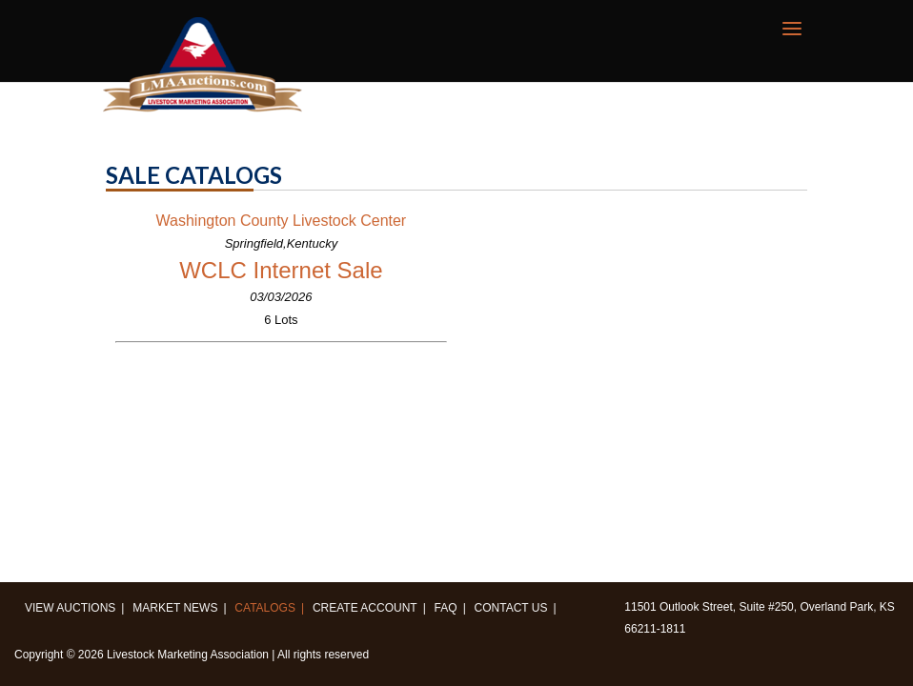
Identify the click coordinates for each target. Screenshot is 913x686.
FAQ (446, 608)
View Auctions (70, 608)
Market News (174, 608)
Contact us (511, 608)
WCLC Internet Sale (280, 270)
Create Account (365, 608)
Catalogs (264, 608)
